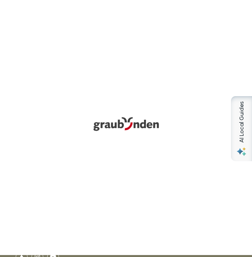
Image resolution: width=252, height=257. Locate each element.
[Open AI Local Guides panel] (241, 128)
